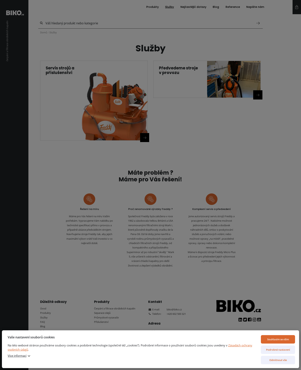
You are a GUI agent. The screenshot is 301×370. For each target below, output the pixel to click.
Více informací (17, 356)
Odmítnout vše (278, 360)
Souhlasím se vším (278, 339)
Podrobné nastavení (278, 349)
